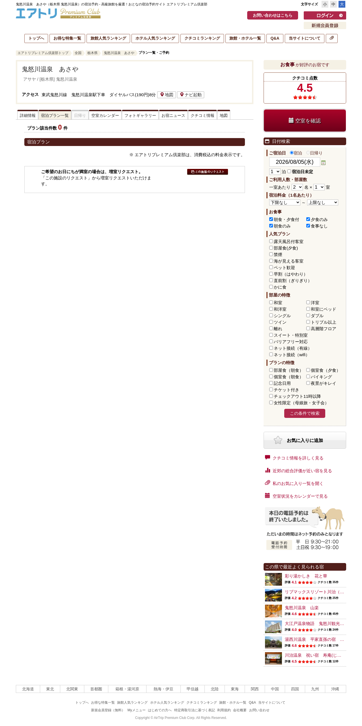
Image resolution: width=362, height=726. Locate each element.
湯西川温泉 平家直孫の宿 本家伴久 (321, 639)
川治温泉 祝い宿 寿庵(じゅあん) (318, 655)
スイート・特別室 (291, 335)
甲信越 (193, 689)
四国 (295, 689)
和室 (278, 302)
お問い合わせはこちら (272, 15)
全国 (78, 53)
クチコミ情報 (202, 115)
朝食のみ (282, 226)
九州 (315, 689)
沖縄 (335, 689)
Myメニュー (137, 710)
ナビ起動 (191, 94)
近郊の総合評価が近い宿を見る (298, 470)
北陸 (215, 689)
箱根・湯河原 (127, 689)
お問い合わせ (259, 710)
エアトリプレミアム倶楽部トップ (43, 53)
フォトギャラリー (140, 115)
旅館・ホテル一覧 (245, 38)
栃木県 (92, 53)
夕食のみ (319, 219)
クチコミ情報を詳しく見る (294, 457)
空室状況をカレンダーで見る (296, 496)
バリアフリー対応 (291, 341)
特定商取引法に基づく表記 (194, 710)
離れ (278, 328)
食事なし (319, 226)
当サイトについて (304, 38)
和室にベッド (323, 309)
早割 (291, 274)
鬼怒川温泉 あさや (119, 53)
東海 (235, 689)
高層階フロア (323, 328)
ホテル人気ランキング (155, 38)
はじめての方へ (160, 710)
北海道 (28, 689)
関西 (255, 689)
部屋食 (288, 370)
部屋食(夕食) (286, 248)
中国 (275, 689)
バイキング (321, 376)
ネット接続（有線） (293, 348)
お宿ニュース (173, 115)
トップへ (36, 38)
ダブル (317, 315)
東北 (50, 689)
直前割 (293, 280)
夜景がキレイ (323, 383)
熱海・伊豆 (163, 689)
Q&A (274, 38)
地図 (166, 94)
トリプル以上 (323, 322)
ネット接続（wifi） (292, 354)
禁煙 (278, 254)
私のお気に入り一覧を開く (294, 483)
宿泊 (296, 153)
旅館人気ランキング (108, 38)
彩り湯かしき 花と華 (306, 576)
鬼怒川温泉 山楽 (302, 607)
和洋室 (280, 309)
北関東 (72, 689)
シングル (282, 315)
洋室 (315, 302)
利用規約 (224, 710)
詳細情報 (28, 115)
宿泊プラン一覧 (55, 115)
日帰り (314, 153)
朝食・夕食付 (286, 219)
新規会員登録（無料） (108, 710)
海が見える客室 (288, 261)
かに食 (280, 287)
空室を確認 (305, 121)
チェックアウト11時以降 (297, 396)
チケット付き (286, 389)
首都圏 (96, 689)
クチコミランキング (202, 38)
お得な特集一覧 (67, 38)
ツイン (280, 322)
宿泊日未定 (300, 171)
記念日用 (282, 383)
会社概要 (240, 710)
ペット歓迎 (284, 267)
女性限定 (301, 402)
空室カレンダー (105, 115)
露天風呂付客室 (288, 241)
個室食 (326, 370)
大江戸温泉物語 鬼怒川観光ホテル (319, 623)
